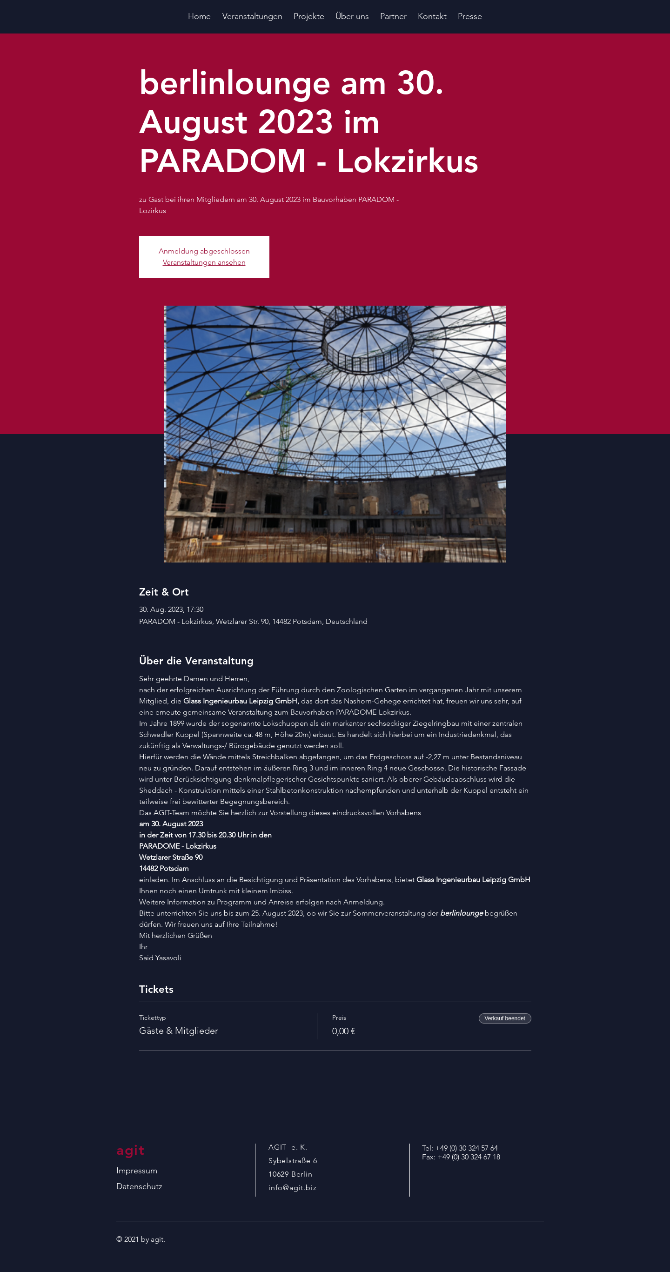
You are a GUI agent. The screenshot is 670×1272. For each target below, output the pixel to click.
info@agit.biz (292, 1187)
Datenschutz (139, 1186)
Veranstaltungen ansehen (204, 262)
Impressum (136, 1170)
